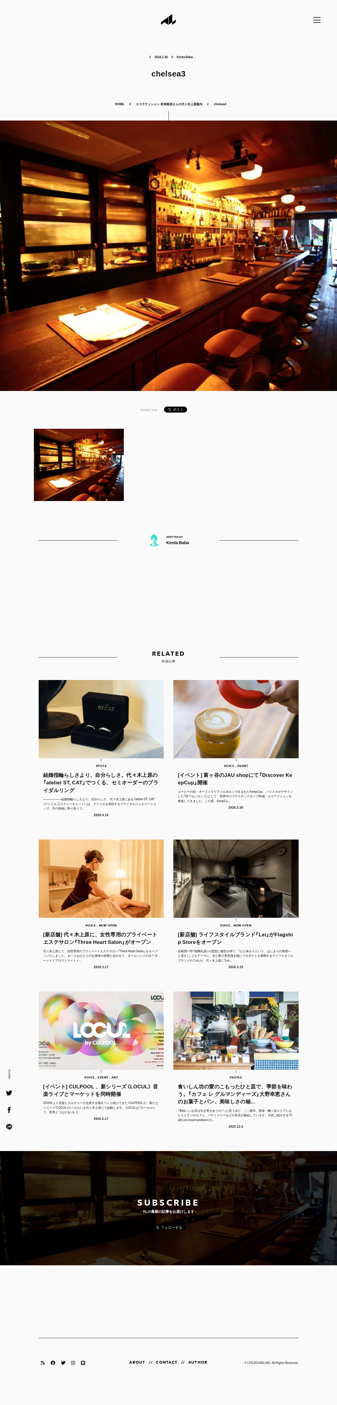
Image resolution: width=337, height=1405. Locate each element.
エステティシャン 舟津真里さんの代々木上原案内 (169, 104)
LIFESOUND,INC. (259, 1380)
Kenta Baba (185, 57)
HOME (120, 104)
